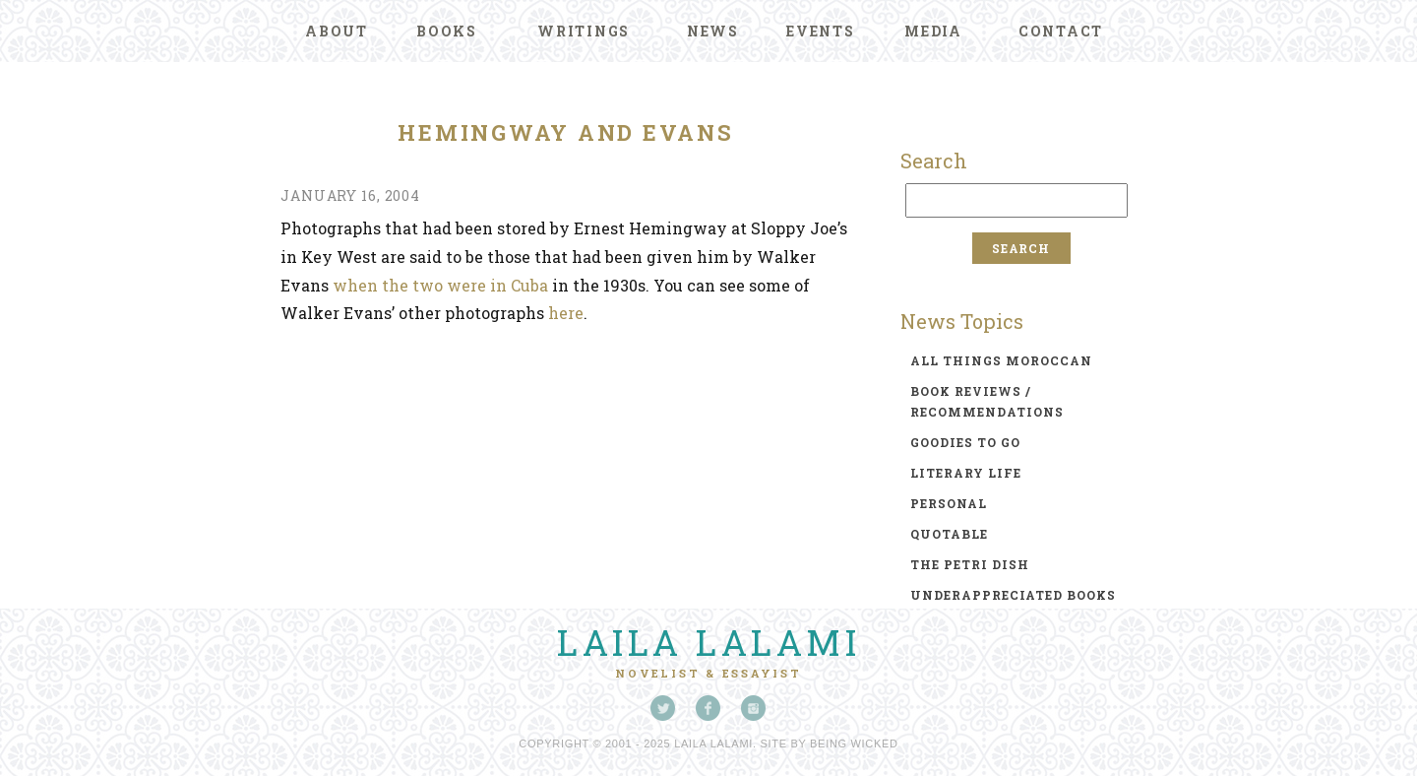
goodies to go (965, 442)
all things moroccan (1001, 360)
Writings (583, 31)
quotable (949, 534)
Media (933, 31)
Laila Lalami (708, 642)
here (566, 312)
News (713, 31)
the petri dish (969, 564)
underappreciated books (1013, 595)
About (336, 31)
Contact (1060, 31)
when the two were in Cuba (440, 285)
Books (446, 31)
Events (820, 31)
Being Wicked (854, 743)
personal (948, 503)
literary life (965, 473)
